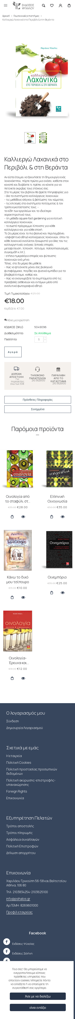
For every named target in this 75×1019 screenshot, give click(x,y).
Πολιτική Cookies (18, 762)
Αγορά (13, 352)
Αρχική (6, 16)
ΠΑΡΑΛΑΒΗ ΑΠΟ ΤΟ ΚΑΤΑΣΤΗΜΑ (58, 378)
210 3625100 (38, 380)
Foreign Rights (16, 791)
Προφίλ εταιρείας (19, 912)
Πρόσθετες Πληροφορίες (38, 399)
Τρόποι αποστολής (20, 826)
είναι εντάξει (38, 1007)
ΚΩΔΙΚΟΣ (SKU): (14, 327)
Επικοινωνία (15, 798)
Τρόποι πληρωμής (19, 833)
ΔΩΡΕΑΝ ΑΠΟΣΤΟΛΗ (16, 375)
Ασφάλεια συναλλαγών (22, 839)
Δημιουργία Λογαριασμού (24, 728)
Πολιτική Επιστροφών (22, 846)
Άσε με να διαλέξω (38, 996)
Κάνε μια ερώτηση (16, 320)
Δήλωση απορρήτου (21, 853)
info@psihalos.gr (18, 898)
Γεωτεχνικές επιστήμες (26, 16)
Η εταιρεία (14, 756)
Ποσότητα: (10, 339)
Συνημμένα (38, 409)
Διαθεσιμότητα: (14, 333)
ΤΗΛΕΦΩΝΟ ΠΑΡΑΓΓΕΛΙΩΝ (37, 377)
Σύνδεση (12, 721)
